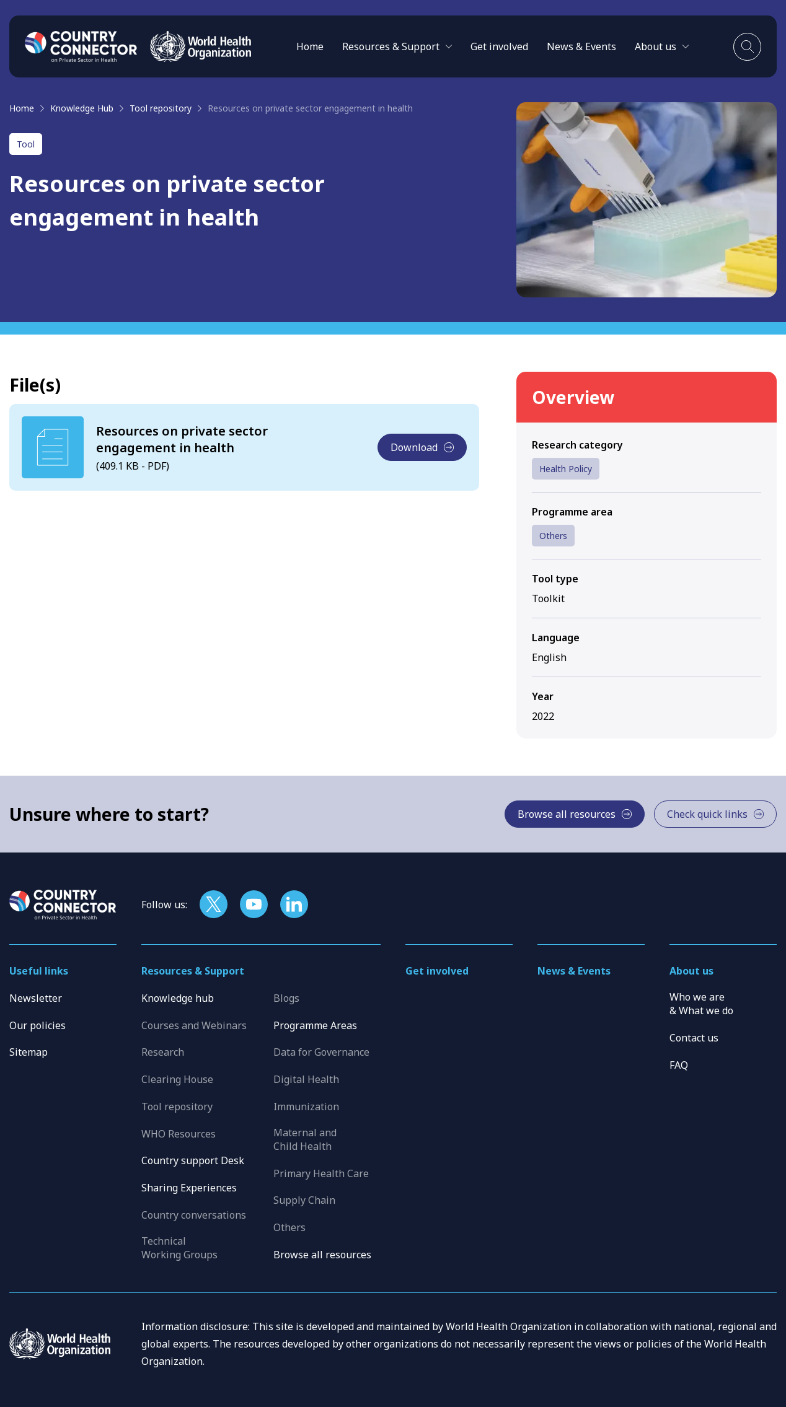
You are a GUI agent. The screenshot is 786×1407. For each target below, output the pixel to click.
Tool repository (161, 108)
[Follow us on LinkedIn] (294, 904)
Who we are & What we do (701, 1003)
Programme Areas (315, 1025)
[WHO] (200, 46)
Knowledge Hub (81, 108)
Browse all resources (322, 1254)
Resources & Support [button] (192, 971)
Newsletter (35, 998)
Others (553, 535)
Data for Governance (321, 1052)
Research (162, 1052)
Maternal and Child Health (305, 1139)
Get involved (499, 46)
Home (310, 46)
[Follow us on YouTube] (254, 904)
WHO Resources (178, 1134)
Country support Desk (192, 1160)
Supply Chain (304, 1200)
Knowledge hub (177, 998)
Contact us (693, 1038)
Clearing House (177, 1079)
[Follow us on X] (213, 904)
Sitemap (28, 1052)
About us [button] (691, 971)
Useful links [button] (38, 971)
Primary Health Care (321, 1173)
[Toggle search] (747, 47)
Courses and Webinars (194, 1025)
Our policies (37, 1025)
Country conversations (193, 1215)
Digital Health (306, 1079)
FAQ (678, 1065)
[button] (397, 46)
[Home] (81, 46)
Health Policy (565, 469)
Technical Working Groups (179, 1247)
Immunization (306, 1106)
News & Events (581, 46)
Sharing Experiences (189, 1187)
